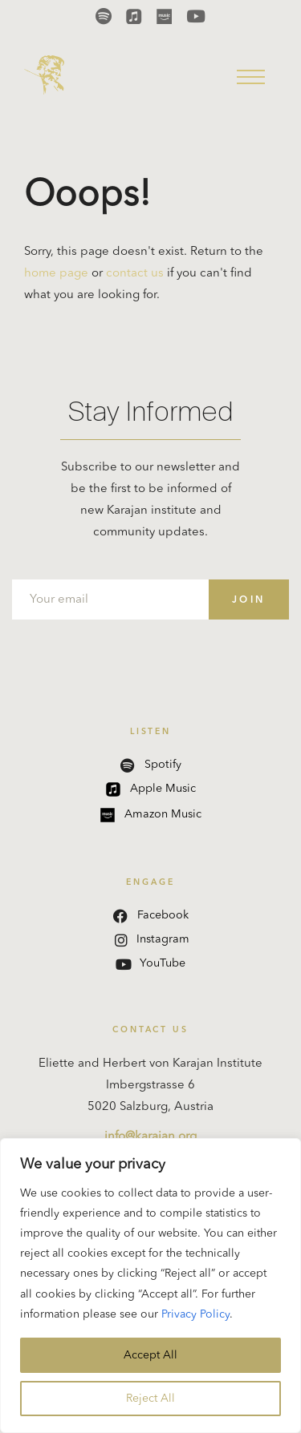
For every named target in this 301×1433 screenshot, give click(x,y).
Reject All (150, 1398)
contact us (135, 274)
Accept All (150, 1355)
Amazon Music (150, 815)
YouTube (150, 964)
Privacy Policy (195, 1314)
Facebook (151, 916)
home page (56, 274)
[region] (150, 1285)
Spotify (150, 765)
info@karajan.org (150, 1137)
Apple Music (151, 789)
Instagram (151, 940)
